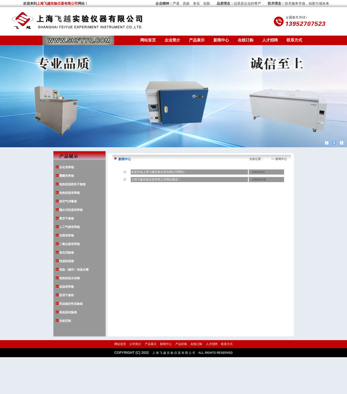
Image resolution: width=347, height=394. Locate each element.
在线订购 (245, 40)
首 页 (267, 159)
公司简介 (135, 344)
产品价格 (181, 344)
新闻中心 (221, 40)
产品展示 (197, 40)
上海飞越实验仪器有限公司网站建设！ (156, 179)
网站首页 (148, 40)
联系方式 (294, 40)
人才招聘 (270, 40)
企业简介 (172, 40)
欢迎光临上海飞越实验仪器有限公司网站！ (159, 172)
